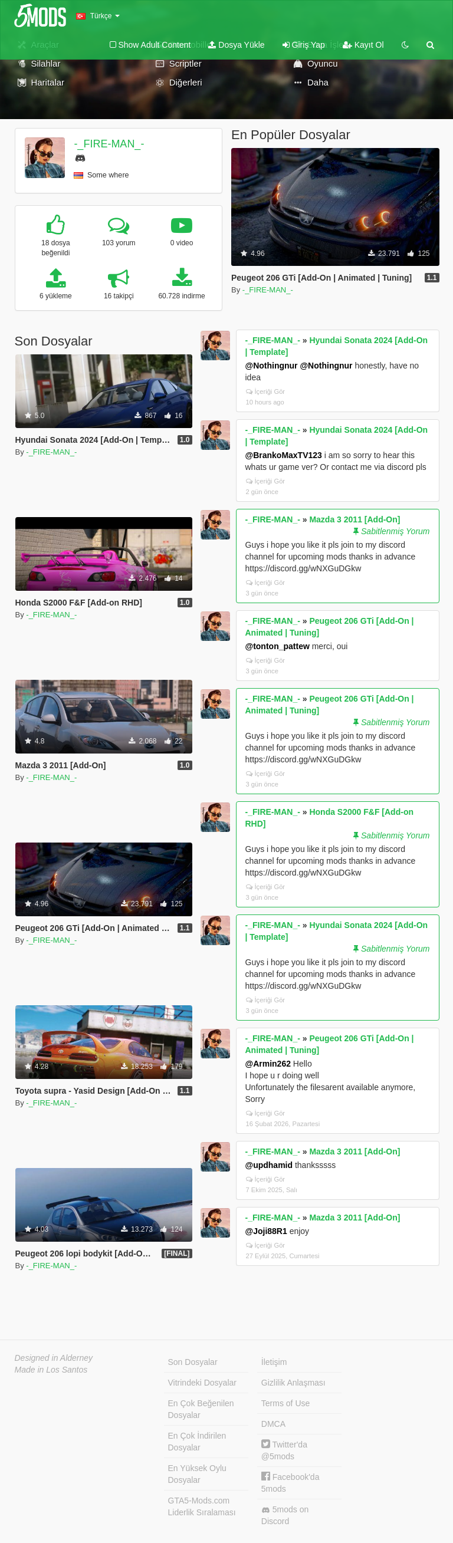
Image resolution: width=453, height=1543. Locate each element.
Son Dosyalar (193, 1362)
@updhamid (269, 1165)
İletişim (274, 1362)
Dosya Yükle (236, 45)
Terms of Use (285, 1403)
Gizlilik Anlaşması (293, 1382)
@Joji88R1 (266, 1231)
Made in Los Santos (51, 1369)
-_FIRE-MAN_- (109, 144)
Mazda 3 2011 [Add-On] (354, 519)
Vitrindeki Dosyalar (202, 1382)
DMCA (273, 1424)
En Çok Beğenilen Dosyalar (201, 1409)
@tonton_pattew (277, 646)
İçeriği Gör (265, 391)
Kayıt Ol (363, 45)
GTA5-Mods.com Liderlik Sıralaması (202, 1506)
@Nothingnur (271, 365)
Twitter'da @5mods (284, 1450)
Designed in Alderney (54, 1358)
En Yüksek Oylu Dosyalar (197, 1474)
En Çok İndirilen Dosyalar (197, 1441)
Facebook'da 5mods (290, 1482)
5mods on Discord (284, 1515)
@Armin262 (268, 1063)
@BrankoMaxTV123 (283, 455)
